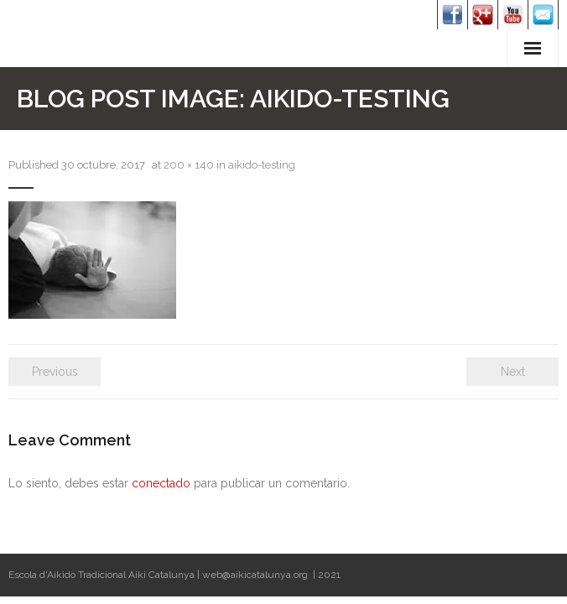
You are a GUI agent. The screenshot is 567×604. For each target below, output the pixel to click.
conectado (161, 483)
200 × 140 (189, 165)
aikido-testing (261, 165)
